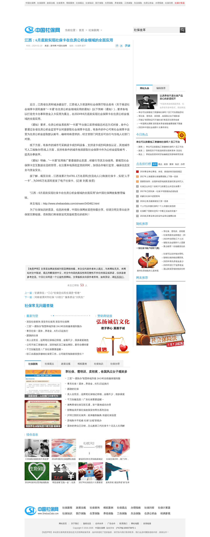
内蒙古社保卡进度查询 (150, 196)
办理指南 (159, 3)
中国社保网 (30, 3)
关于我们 (75, 523)
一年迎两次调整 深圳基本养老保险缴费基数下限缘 (160, 123)
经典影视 (165, 513)
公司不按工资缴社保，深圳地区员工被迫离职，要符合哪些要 (58, 344)
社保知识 (90, 3)
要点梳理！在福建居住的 (174, 246)
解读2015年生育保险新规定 (90, 449)
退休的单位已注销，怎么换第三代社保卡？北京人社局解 (96, 425)
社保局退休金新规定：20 (174, 235)
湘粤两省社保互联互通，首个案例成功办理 (89, 404)
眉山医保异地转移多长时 (174, 269)
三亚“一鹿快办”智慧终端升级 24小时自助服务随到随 (93, 378)
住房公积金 (149, 3)
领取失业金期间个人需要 (174, 242)
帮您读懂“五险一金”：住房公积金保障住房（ (64, 473)
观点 (140, 154)
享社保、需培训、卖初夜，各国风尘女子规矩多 (96, 371)
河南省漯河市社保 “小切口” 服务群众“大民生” (59, 297)
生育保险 (109, 3)
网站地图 (135, 523)
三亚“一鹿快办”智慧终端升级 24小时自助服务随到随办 (54, 326)
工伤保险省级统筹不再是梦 (37, 449)
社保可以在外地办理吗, (173, 254)
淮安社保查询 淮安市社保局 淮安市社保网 (48, 321)
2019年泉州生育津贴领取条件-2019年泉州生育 (37, 473)
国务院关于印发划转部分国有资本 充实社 (164, 150)
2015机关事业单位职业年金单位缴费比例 (158, 216)
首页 (81, 30)
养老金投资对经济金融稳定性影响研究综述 (164, 154)
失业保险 (138, 3)
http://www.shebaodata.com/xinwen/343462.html (71, 203)
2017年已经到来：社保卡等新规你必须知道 (159, 191)
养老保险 (119, 3)
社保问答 (169, 3)
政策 (140, 150)
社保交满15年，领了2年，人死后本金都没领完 (117, 450)
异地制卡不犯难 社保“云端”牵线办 (84, 420)
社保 (110, 176)
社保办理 (115, 363)
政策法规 (51, 3)
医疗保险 (99, 3)
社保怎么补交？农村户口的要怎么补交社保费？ (160, 186)
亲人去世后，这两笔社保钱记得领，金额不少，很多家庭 (96, 394)
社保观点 (80, 3)
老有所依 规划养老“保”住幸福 (117, 473)
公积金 (67, 109)
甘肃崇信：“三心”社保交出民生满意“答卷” (57, 293)
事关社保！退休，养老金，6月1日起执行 (47, 331)
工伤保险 (128, 3)
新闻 (140, 147)
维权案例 (70, 3)
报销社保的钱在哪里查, (173, 257)
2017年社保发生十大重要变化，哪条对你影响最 (90, 473)
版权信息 (87, 523)
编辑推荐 (161, 88)
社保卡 (69, 180)
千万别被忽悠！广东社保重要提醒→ (45, 349)
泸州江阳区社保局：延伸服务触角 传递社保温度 (91, 415)
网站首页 (63, 523)
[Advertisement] (105, 15)
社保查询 (60, 3)
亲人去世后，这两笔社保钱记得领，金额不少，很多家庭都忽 (58, 340)
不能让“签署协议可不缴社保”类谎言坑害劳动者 (158, 120)
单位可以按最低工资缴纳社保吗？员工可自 (158, 142)
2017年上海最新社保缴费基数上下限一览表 (159, 176)
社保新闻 (41, 3)
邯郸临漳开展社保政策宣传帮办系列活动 (88, 410)
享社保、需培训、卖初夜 (174, 231)
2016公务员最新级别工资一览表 (154, 201)
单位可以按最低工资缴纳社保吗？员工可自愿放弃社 (161, 112)
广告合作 (111, 523)
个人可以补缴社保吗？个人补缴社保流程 (158, 206)
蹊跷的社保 (32, 335)
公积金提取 (41, 134)
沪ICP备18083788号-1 (126, 528)
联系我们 (123, 523)
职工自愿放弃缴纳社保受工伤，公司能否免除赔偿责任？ (55, 354)
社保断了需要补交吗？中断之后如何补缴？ (159, 211)
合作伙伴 (99, 523)
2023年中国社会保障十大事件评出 (153, 127)
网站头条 (144, 88)
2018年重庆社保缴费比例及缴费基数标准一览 (64, 450)
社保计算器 (164, 507)
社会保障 (95, 104)
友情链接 (147, 523)
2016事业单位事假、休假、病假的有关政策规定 (161, 171)
